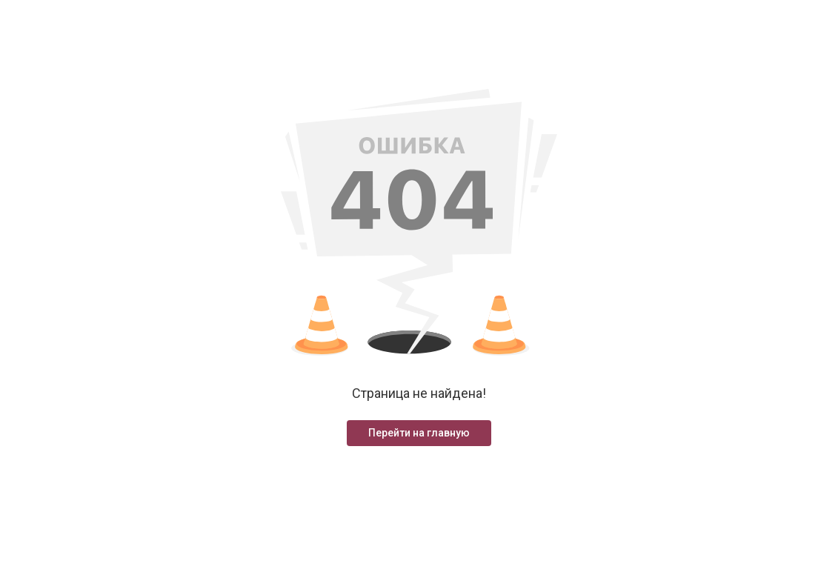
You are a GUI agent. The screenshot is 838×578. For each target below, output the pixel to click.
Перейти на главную (419, 433)
